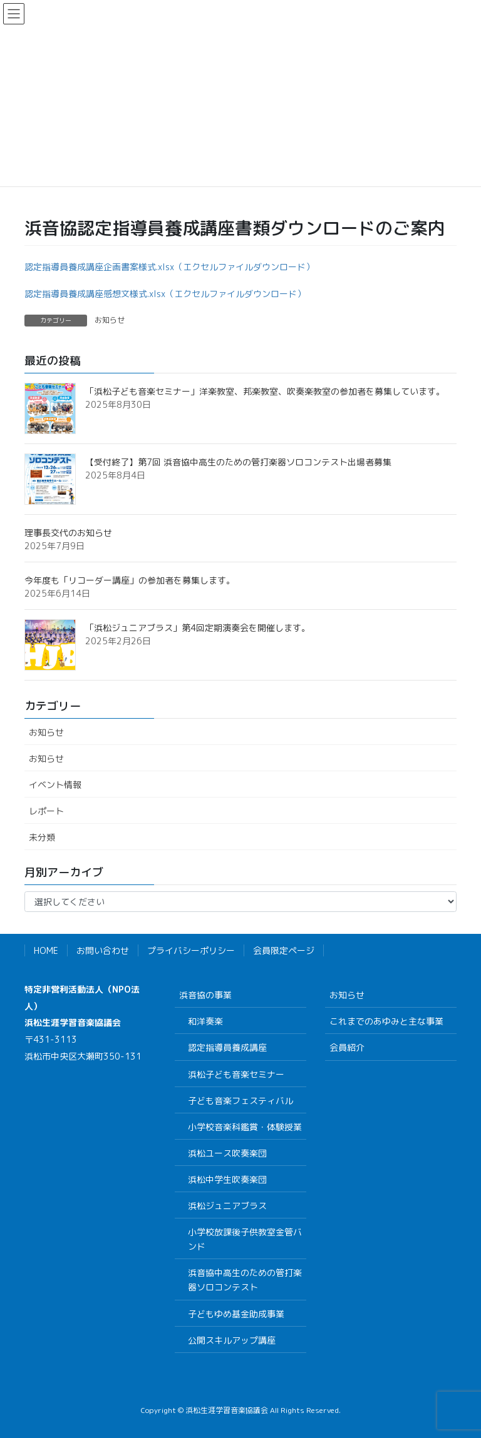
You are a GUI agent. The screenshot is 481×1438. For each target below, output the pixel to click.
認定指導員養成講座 (227, 1047)
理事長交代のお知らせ (68, 533)
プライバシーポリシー (191, 950)
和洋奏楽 (205, 1021)
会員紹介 (347, 1047)
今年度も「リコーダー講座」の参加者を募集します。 (129, 580)
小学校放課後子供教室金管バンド (245, 1239)
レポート (46, 811)
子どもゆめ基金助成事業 (236, 1314)
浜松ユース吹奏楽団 (227, 1153)
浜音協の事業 (205, 995)
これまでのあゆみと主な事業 (386, 1021)
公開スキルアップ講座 (232, 1340)
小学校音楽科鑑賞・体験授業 (245, 1127)
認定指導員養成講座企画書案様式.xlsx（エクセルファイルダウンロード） (169, 267)
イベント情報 (55, 785)
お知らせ (110, 320)
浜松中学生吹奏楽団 (227, 1179)
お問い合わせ (102, 950)
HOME (46, 950)
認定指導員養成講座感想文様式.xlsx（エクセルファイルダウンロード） (165, 294)
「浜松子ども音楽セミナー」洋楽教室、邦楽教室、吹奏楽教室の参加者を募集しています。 (265, 391)
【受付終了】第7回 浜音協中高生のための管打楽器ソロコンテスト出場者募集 (238, 462)
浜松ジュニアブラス (227, 1206)
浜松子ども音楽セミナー (236, 1074)
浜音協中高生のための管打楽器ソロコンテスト (245, 1280)
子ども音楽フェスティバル (240, 1100)
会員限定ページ (283, 950)
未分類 (42, 837)
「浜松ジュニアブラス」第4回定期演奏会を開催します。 (197, 628)
